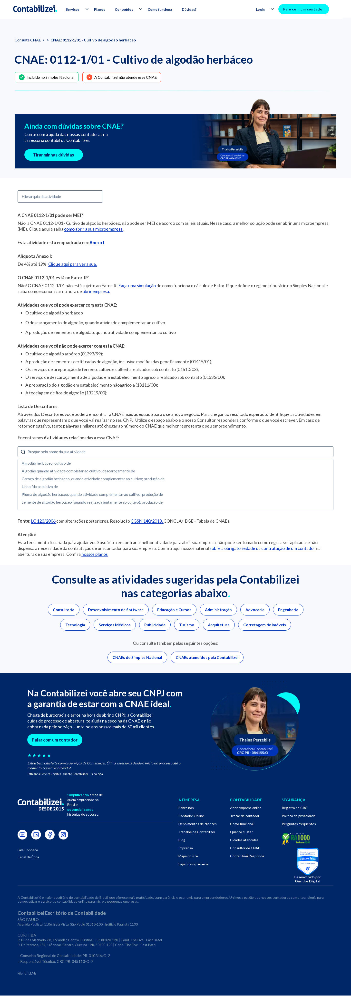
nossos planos (94, 554)
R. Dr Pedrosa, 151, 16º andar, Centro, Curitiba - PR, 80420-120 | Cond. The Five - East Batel (87, 945)
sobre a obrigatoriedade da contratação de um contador (263, 548)
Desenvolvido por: (308, 879)
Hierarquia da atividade (41, 196)
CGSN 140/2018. (147, 521)
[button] (79, 9)
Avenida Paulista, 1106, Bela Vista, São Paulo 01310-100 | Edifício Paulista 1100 (78, 925)
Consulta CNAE (28, 40)
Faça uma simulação (137, 285)
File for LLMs (27, 974)
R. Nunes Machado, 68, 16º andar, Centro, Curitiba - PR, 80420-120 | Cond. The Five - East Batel (90, 940)
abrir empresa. (96, 291)
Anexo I (96, 242)
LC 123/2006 (43, 521)
